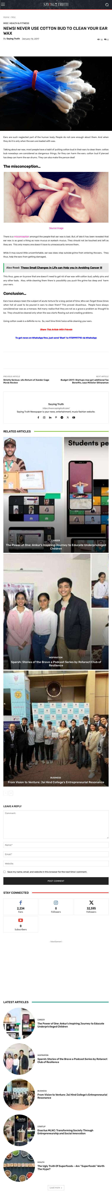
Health (41, 1162)
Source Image (56, 228)
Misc (13, 17)
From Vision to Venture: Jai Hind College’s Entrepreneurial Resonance (56, 782)
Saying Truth (13, 39)
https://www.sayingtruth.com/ (56, 408)
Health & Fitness (19, 23)
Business (55, 778)
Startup (41, 1127)
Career (55, 540)
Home (6, 17)
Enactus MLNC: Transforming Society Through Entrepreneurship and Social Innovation (65, 1132)
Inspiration (56, 657)
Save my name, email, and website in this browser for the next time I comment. (47, 872)
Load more (56, 1187)
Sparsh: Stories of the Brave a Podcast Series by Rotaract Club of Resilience (56, 663)
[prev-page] (5, 793)
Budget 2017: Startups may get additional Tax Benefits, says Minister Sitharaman (85, 381)
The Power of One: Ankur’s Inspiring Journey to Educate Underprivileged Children (56, 546)
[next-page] (11, 793)
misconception (21, 236)
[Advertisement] (56, 964)
